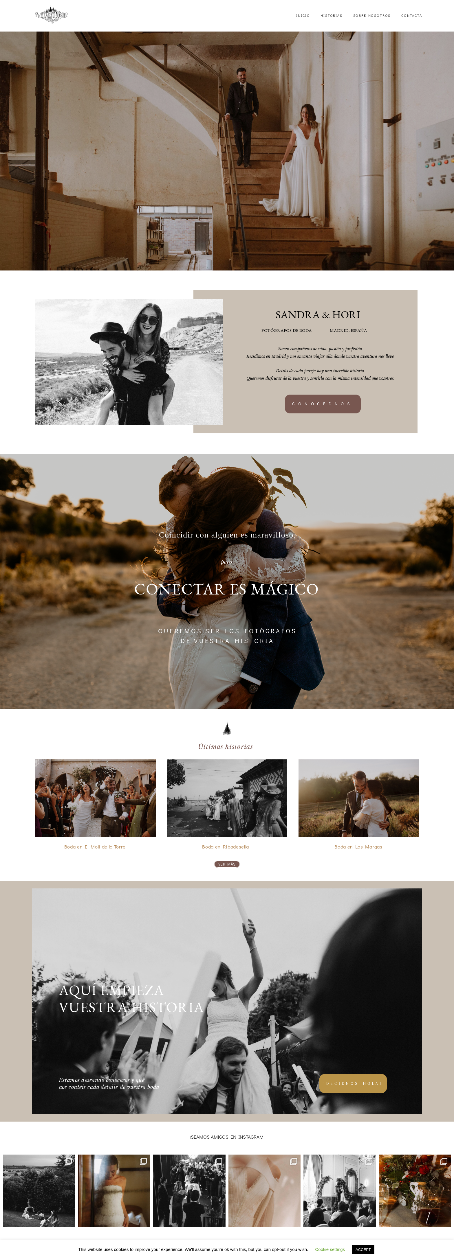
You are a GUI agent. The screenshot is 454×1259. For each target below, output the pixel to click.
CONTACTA (411, 15)
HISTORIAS (332, 15)
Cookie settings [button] (330, 1249)
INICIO (303, 15)
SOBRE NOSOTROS (372, 15)
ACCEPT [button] (363, 1249)
